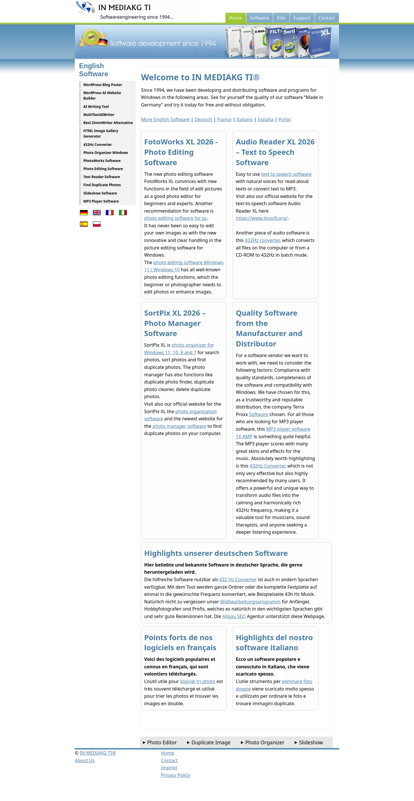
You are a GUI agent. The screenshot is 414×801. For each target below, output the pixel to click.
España (265, 119)
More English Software (165, 119)
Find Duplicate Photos (102, 184)
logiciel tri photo (197, 681)
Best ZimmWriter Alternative (108, 122)
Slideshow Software (100, 193)
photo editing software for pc (175, 218)
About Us (85, 760)
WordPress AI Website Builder (102, 95)
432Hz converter (262, 240)
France (224, 119)
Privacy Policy (175, 775)
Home (167, 753)
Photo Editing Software (103, 168)
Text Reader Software (101, 176)
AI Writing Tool (96, 106)
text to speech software (286, 174)
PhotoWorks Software (102, 160)
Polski (284, 119)
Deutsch (203, 119)
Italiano (245, 119)
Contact (169, 760)
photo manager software (179, 426)
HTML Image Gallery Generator (100, 133)
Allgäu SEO (234, 616)
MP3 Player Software (101, 201)
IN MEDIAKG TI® (98, 753)
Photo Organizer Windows (105, 152)
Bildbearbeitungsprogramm (250, 601)
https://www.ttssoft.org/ (262, 218)
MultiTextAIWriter (98, 114)
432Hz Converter (97, 144)
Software (259, 414)
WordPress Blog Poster (102, 84)
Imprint (169, 767)
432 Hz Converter (238, 579)
